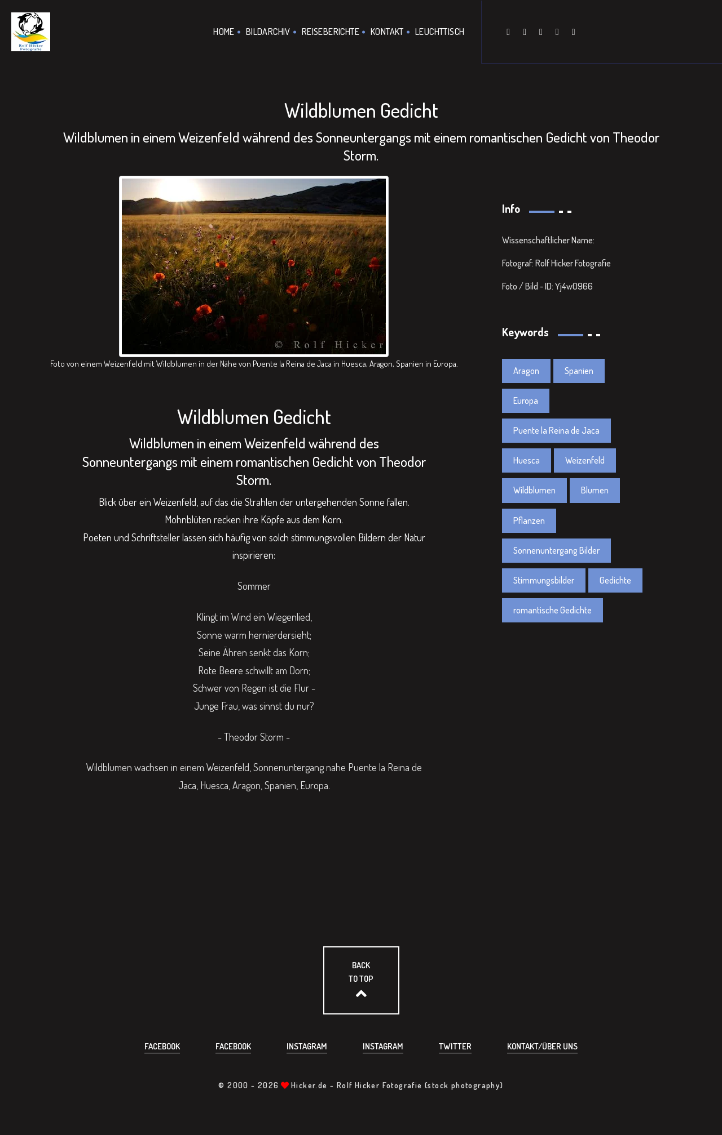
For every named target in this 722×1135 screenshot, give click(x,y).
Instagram (307, 1046)
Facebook (162, 1046)
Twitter (455, 1046)
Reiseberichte (330, 31)
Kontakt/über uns (542, 1046)
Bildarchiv (268, 31)
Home (224, 31)
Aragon (526, 370)
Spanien (579, 370)
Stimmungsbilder (543, 580)
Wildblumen (534, 490)
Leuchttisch (439, 31)
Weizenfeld (585, 460)
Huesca (526, 460)
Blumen (595, 490)
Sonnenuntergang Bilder (556, 550)
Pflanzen (529, 520)
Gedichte (615, 580)
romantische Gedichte (552, 610)
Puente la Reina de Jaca (556, 430)
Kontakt (387, 31)
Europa (525, 400)
